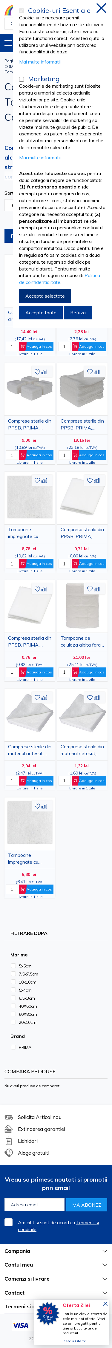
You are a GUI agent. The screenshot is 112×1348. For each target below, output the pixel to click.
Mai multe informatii (40, 62)
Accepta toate (40, 313)
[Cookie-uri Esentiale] (21, 10)
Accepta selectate (45, 296)
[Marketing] (21, 79)
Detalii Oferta (74, 1341)
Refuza (78, 313)
